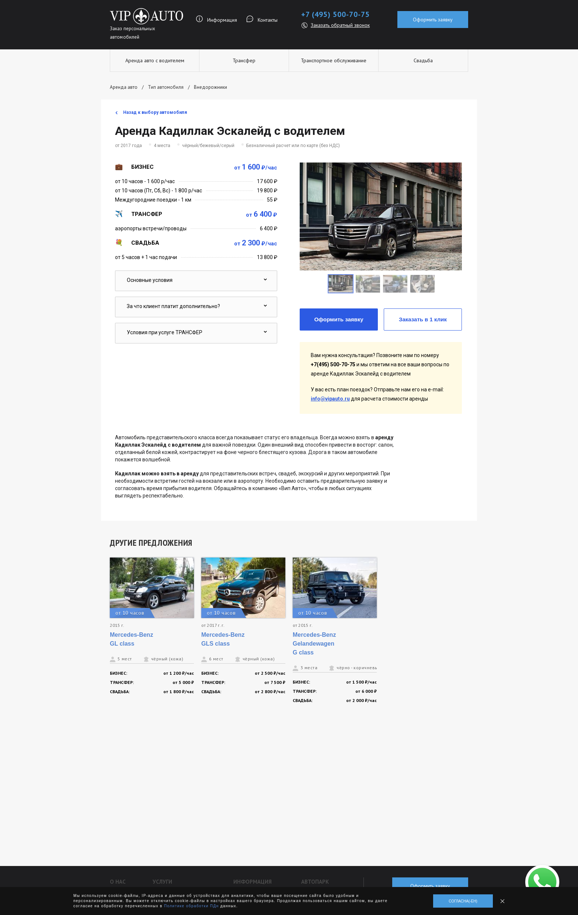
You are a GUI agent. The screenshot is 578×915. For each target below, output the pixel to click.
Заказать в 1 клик (423, 319)
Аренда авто (123, 87)
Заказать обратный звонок (340, 25)
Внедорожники (210, 87)
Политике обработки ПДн (191, 906)
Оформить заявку (433, 19)
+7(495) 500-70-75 (333, 364)
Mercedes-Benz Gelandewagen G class (314, 644)
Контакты (268, 20)
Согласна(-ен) (463, 901)
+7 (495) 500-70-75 (335, 14)
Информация (222, 20)
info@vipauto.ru (330, 399)
